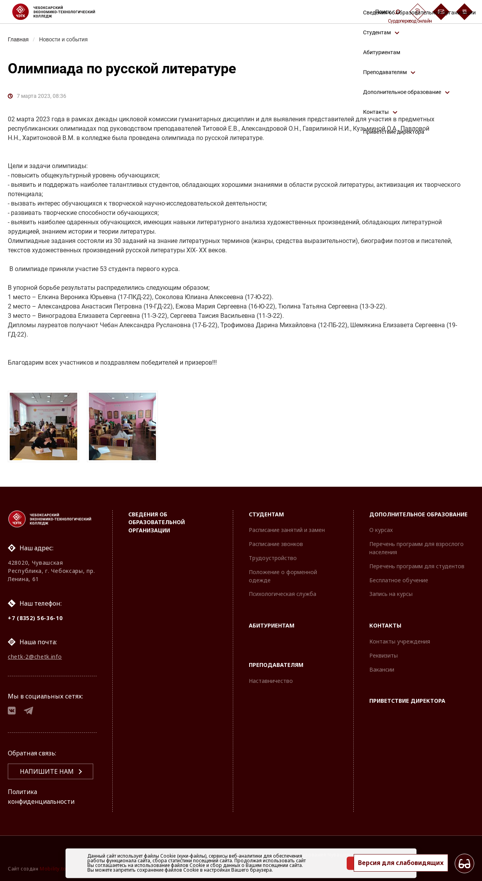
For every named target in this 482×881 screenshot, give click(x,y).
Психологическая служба (282, 593)
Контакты (385, 624)
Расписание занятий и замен (287, 529)
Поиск (387, 12)
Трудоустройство (273, 557)
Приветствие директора (407, 700)
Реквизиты (383, 654)
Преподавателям (276, 664)
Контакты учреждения (399, 640)
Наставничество (271, 680)
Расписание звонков (276, 543)
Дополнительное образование (418, 513)
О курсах (381, 529)
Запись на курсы (391, 593)
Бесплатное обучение (398, 579)
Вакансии (381, 668)
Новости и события (65, 39)
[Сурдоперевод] (417, 12)
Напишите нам (47, 772)
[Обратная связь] (441, 12)
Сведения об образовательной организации (156, 522)
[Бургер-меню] (464, 12)
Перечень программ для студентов (416, 565)
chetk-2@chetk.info (35, 656)
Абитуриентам (271, 624)
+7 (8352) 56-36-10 (35, 617)
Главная (18, 39)
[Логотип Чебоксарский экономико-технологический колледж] (60, 12)
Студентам (266, 513)
